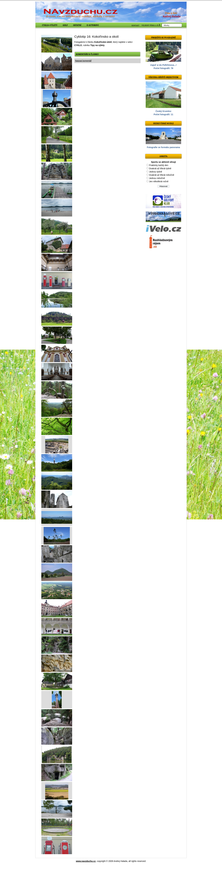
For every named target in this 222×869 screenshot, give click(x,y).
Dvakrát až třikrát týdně (160, 168)
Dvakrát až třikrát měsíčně (161, 175)
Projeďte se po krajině (163, 37)
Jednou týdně (155, 171)
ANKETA (163, 156)
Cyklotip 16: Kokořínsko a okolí (96, 36)
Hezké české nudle (163, 123)
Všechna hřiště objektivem (163, 77)
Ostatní (77, 25)
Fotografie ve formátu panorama (163, 147)
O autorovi (93, 25)
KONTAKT (135, 25)
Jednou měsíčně (157, 178)
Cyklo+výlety (49, 25)
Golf (65, 25)
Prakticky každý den (158, 165)
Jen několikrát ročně (158, 181)
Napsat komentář (83, 60)
